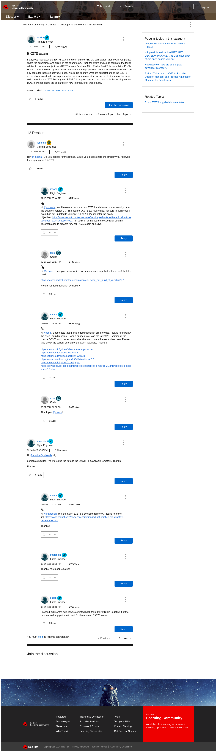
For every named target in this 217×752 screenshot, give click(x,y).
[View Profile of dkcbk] (53, 598)
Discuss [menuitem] (11, 16)
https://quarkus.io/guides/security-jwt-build (63, 356)
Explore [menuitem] (33, 16)
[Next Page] (127, 638)
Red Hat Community (33, 24)
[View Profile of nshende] (41, 142)
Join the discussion (119, 105)
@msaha (37, 157)
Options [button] (190, 24)
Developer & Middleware (73, 24)
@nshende (49, 207)
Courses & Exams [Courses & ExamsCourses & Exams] (89, 726)
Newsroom (62, 726)
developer (49, 91)
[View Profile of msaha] (40, 37)
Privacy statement (80, 747)
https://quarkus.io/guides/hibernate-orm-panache (67, 349)
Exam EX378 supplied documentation (165, 102)
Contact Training (123, 726)
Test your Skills (122, 721)
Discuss (52, 24)
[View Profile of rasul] (52, 253)
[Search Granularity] (109, 6)
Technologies (63, 721)
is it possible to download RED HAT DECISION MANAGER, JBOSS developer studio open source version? (167, 55)
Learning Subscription (91, 731)
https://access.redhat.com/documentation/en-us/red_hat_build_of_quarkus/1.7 (82, 280)
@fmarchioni (50, 513)
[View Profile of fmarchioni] (42, 441)
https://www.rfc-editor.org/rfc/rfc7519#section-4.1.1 (67, 359)
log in (41, 637)
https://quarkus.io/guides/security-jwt (60, 362)
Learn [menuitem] (54, 16)
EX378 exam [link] (96, 24)
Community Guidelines (121, 747)
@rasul (47, 332)
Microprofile (67, 91)
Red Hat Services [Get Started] (89, 721)
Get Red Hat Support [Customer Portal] (125, 731)
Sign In (205, 7)
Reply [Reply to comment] (124, 174)
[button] (123, 39)
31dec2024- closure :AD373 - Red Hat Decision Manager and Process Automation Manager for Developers (168, 76)
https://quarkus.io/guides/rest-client (59, 352)
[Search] (158, 6)
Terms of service (99, 747)
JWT (58, 91)
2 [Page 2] (119, 638)
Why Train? (62, 731)
